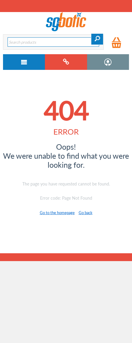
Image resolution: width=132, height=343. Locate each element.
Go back (86, 212)
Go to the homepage (57, 212)
